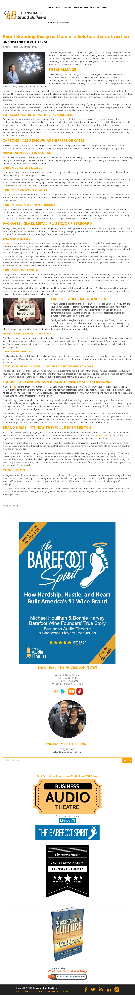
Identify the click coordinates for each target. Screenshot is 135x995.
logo (14, 386)
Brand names (102, 435)
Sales (104, 7)
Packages (7, 243)
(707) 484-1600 (67, 749)
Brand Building (80, 7)
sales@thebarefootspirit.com (67, 752)
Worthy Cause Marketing (58, 22)
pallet (14, 194)
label (65, 74)
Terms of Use (43, 991)
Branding (67, 7)
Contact (64, 991)
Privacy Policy (29, 991)
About (58, 7)
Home (50, 7)
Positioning (94, 7)
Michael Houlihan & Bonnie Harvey (21, 46)
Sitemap (55, 991)
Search (127, 760)
